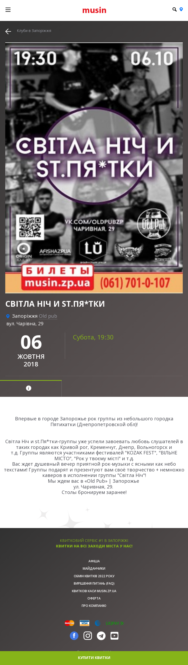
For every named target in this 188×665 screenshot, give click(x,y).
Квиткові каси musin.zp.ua (94, 591)
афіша (94, 561)
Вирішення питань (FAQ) (94, 583)
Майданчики (94, 568)
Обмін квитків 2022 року (94, 576)
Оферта (94, 598)
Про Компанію (94, 605)
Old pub (48, 316)
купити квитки (94, 657)
